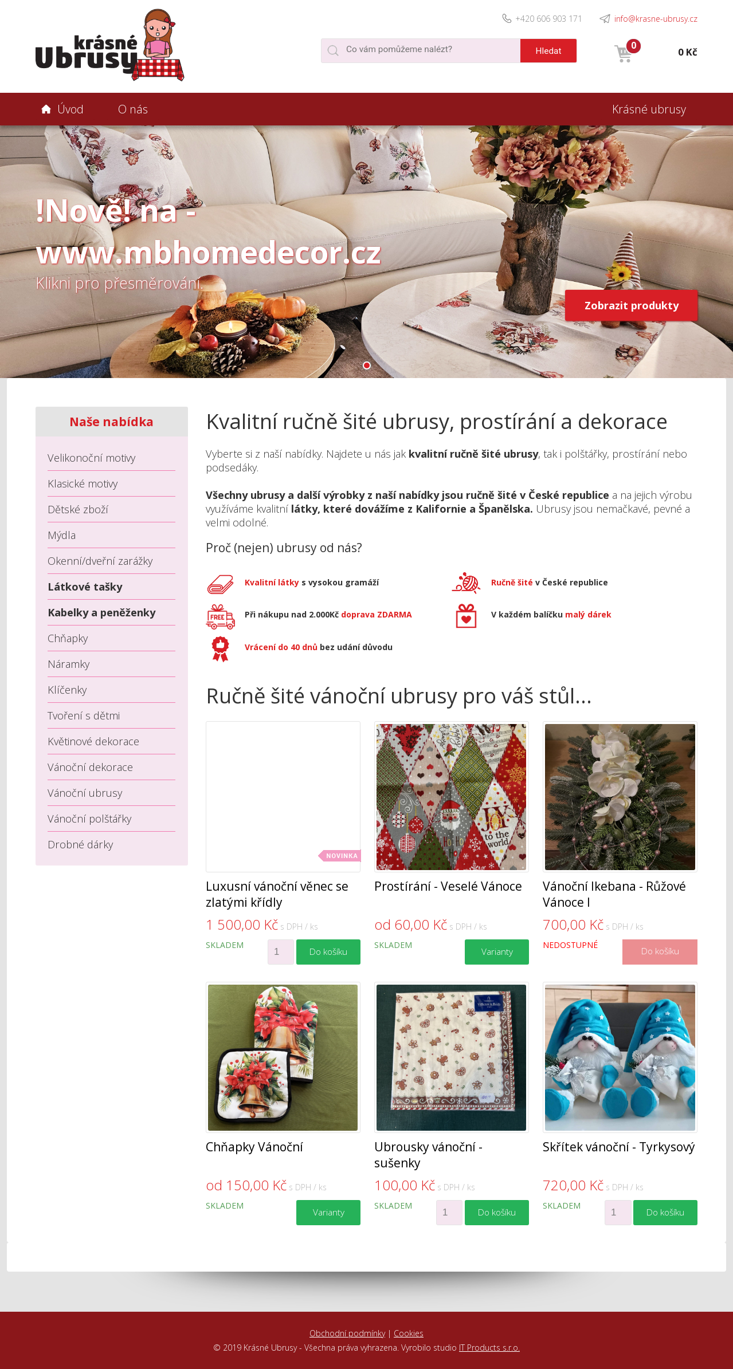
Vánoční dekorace (90, 767)
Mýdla (62, 535)
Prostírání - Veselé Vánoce (448, 886)
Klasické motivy (82, 483)
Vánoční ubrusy (85, 793)
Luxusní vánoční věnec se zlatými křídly (277, 894)
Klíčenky (67, 690)
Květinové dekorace (93, 741)
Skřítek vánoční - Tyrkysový (619, 1147)
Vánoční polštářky (89, 818)
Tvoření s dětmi (84, 715)
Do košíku (328, 952)
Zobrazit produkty (632, 305)
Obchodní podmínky (347, 1333)
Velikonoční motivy (91, 458)
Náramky (68, 664)
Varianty (497, 952)
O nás (133, 109)
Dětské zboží (78, 509)
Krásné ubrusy (649, 109)
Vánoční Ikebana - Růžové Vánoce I (614, 894)
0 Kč (687, 51)
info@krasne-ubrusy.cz (655, 18)
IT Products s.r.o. (489, 1347)
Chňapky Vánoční (254, 1147)
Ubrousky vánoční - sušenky (428, 1155)
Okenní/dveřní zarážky (100, 561)
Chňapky (68, 638)
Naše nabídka (111, 422)
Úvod (70, 109)
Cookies (409, 1333)
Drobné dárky (80, 844)
